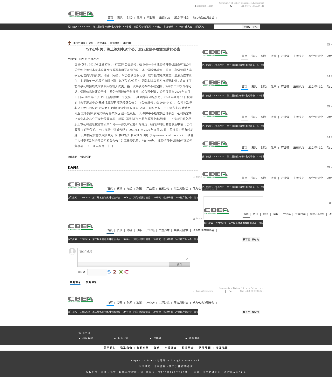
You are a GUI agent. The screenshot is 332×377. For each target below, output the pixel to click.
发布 (179, 264)
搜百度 (246, 26)
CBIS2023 (85, 26)
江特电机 (127, 43)
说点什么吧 (134, 255)
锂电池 (158, 338)
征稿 (157, 347)
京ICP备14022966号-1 (174, 372)
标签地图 (222, 347)
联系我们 (126, 347)
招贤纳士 (188, 347)
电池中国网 (79, 43)
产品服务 (171, 347)
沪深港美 (102, 43)
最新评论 (75, 282)
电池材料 (114, 43)
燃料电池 (194, 338)
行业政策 (123, 338)
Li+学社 (127, 26)
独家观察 (87, 338)
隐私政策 (143, 347)
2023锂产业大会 (184, 26)
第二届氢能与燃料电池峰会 (107, 26)
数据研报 (168, 26)
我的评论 (91, 282)
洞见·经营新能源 (142, 26)
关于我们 (110, 347)
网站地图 (205, 347)
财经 (91, 43)
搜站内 (255, 26)
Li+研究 (157, 26)
